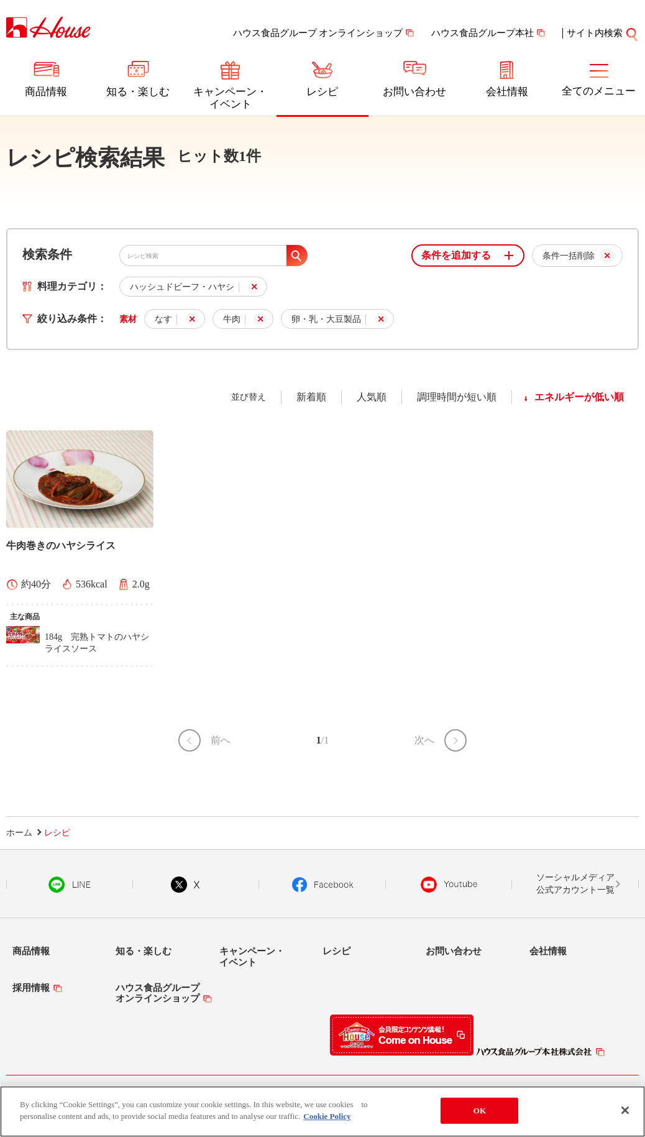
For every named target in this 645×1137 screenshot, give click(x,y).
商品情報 (46, 92)
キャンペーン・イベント (230, 98)
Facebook (323, 885)
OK (479, 1112)
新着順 (311, 397)
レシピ (322, 92)
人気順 (372, 397)
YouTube (449, 885)
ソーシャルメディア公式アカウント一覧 (575, 884)
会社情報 (507, 92)
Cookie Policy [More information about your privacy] (326, 1118)
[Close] (625, 1112)
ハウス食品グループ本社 (482, 33)
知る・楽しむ (138, 92)
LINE (69, 885)
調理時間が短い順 (456, 397)
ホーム (19, 832)
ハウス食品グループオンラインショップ (157, 993)
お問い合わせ (414, 92)
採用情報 (31, 988)
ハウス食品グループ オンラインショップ (318, 33)
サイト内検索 (603, 33)
